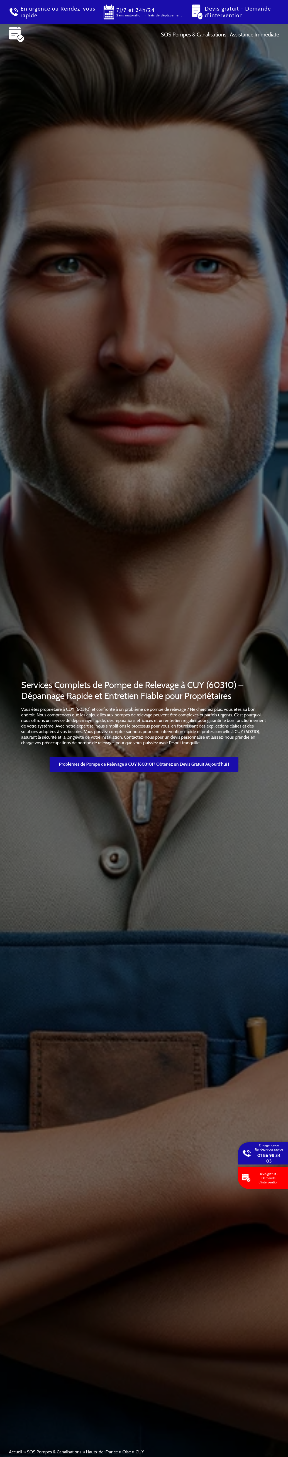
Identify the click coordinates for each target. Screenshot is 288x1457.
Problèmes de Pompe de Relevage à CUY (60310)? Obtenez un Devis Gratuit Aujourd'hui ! (144, 764)
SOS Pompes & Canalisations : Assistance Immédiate (220, 34)
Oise (127, 1451)
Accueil (15, 1451)
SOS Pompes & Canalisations (54, 1451)
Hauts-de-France (102, 1451)
